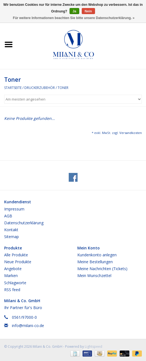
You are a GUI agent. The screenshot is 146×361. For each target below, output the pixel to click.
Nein (88, 11)
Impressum (14, 209)
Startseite (13, 87)
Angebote (13, 268)
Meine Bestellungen (95, 261)
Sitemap (11, 236)
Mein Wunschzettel (94, 275)
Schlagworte (15, 282)
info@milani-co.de (28, 325)
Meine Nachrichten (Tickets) (102, 268)
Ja (74, 11)
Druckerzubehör (39, 87)
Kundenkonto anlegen (97, 254)
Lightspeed (93, 346)
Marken (11, 275)
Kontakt (11, 229)
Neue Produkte (17, 261)
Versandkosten (130, 133)
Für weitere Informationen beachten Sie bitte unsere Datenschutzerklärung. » (74, 18)
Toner (63, 87)
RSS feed (12, 289)
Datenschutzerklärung (23, 222)
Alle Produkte (16, 254)
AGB (8, 215)
